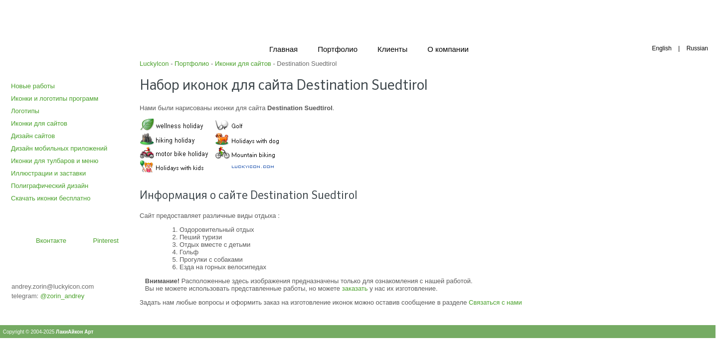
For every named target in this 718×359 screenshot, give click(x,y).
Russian (697, 48)
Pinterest (106, 240)
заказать (355, 288)
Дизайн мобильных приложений (59, 148)
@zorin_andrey (62, 296)
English (661, 48)
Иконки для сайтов (39, 123)
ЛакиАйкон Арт (74, 332)
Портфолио (192, 63)
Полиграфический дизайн (49, 185)
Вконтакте (51, 240)
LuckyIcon (154, 63)
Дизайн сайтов (33, 136)
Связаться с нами (495, 302)
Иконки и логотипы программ (54, 98)
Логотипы (25, 111)
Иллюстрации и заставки (48, 173)
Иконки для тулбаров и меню (54, 161)
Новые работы (33, 86)
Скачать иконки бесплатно (50, 198)
